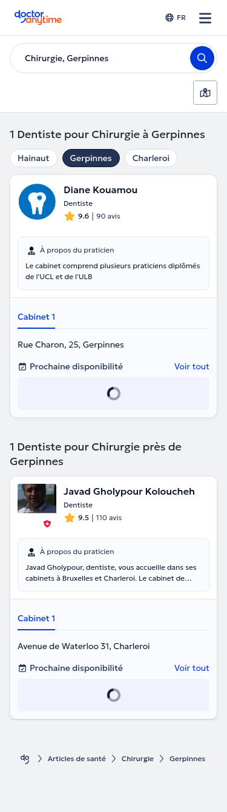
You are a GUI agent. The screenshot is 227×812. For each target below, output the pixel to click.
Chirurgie (138, 758)
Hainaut (34, 158)
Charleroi (151, 158)
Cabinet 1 (36, 316)
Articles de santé (77, 758)
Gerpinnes (91, 158)
